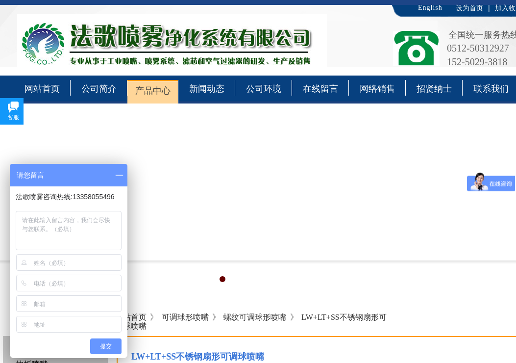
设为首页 (469, 8)
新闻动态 (206, 89)
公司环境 (263, 89)
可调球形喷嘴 (185, 317)
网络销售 (377, 89)
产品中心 (153, 91)
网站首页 (42, 89)
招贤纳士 (434, 89)
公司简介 (99, 89)
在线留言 (320, 89)
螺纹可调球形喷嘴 (254, 317)
